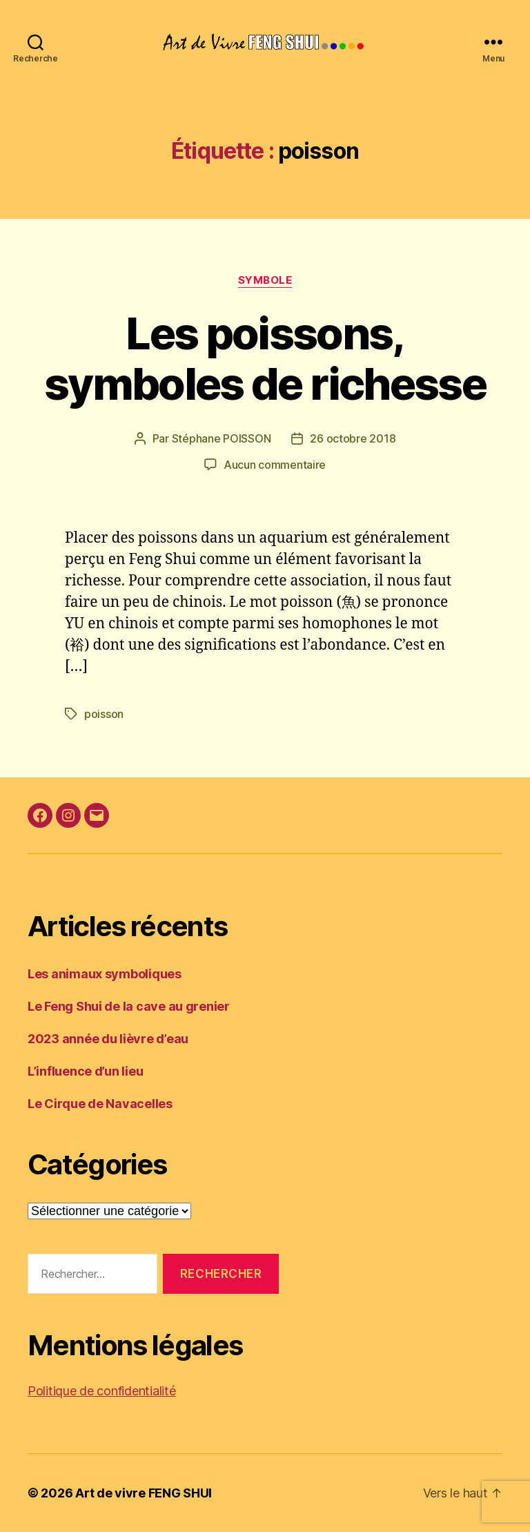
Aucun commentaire (275, 465)
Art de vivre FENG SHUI (143, 1493)
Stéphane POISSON (221, 438)
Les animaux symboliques (104, 974)
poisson (104, 714)
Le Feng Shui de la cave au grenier (129, 1006)
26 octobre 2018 (352, 438)
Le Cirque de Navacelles (100, 1103)
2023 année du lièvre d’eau (108, 1038)
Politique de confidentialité (101, 1391)
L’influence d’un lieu (85, 1071)
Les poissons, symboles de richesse (265, 358)
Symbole (265, 280)
